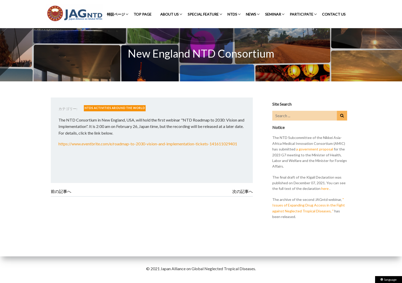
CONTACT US (334, 14)
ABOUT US (169, 14)
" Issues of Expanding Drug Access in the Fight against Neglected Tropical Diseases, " (308, 205)
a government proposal (314, 149)
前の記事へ (61, 191)
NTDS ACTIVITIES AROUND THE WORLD (115, 108)
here (325, 188)
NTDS (232, 14)
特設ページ (116, 14)
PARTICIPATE (301, 14)
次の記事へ (242, 191)
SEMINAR (273, 14)
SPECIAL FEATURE (203, 14)
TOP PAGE (143, 14)
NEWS (251, 14)
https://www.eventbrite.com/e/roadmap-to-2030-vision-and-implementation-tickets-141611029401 (147, 143)
